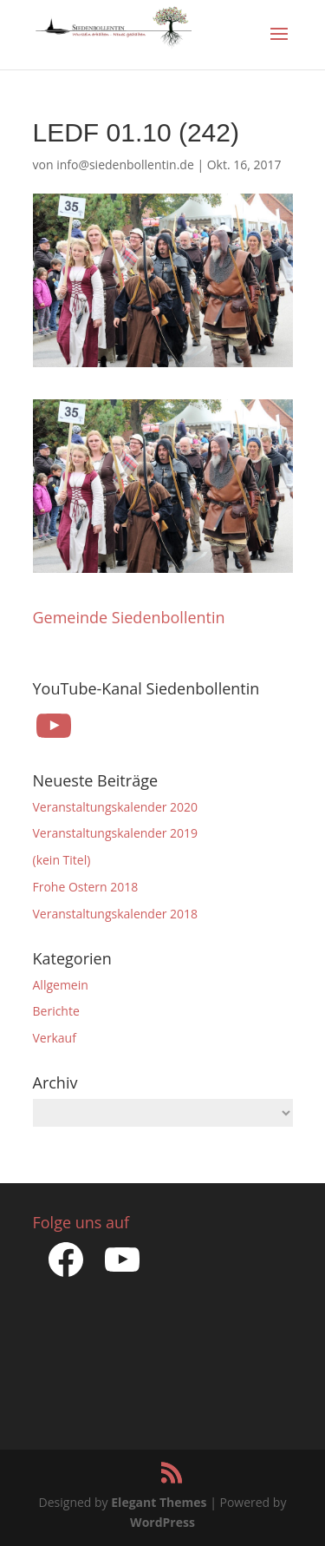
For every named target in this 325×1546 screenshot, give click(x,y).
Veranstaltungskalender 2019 (115, 833)
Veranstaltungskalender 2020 (115, 807)
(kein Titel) (62, 860)
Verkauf (54, 1038)
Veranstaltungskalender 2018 (115, 913)
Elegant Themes (158, 1502)
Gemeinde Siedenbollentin (129, 617)
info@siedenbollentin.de (125, 164)
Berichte (56, 1011)
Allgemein (60, 985)
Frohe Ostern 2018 (86, 886)
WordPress (162, 1522)
